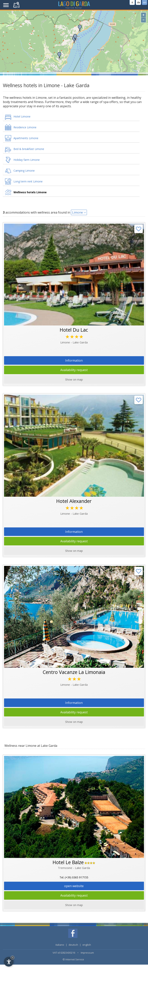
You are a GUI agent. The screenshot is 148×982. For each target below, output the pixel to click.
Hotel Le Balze (68, 862)
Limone (77, 212)
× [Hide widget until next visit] (12, 957)
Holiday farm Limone (26, 160)
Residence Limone (24, 127)
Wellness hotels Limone (30, 192)
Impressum (87, 952)
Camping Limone (24, 170)
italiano (60, 944)
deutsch (73, 944)
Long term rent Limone (28, 181)
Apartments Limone (25, 138)
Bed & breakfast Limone (28, 149)
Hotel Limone (21, 116)
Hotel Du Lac (74, 329)
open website (74, 886)
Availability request (74, 370)
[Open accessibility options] (8, 962)
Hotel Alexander (74, 501)
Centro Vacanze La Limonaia (74, 672)
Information (74, 360)
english (86, 944)
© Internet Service (73, 959)
